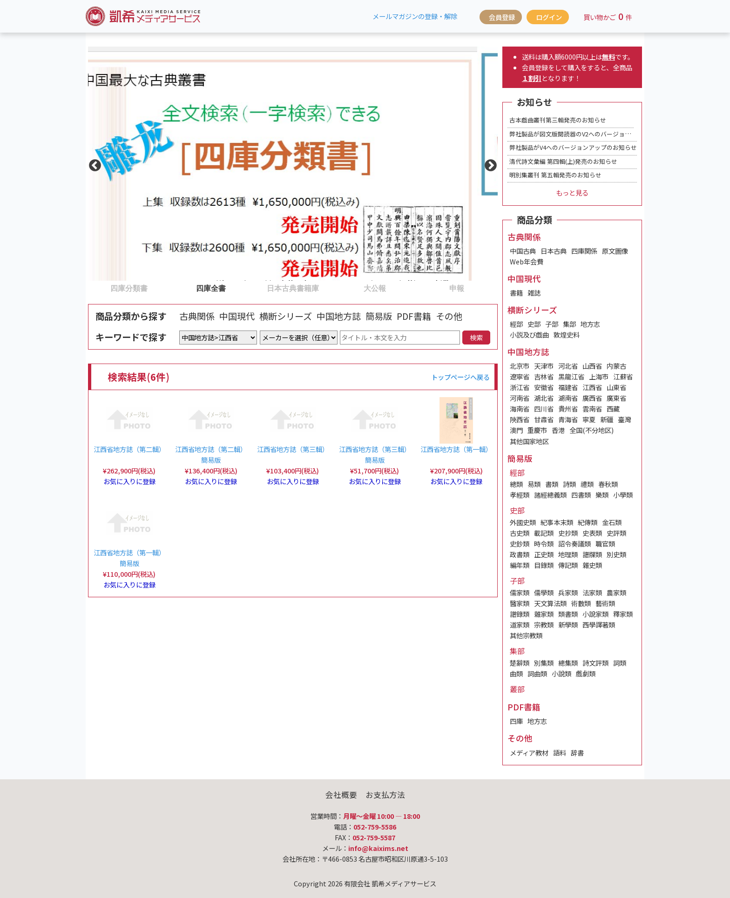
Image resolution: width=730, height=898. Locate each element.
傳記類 (568, 565)
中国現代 (237, 316)
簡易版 (378, 316)
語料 (559, 752)
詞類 (619, 663)
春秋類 (608, 484)
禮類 (587, 484)
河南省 (519, 398)
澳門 (516, 430)
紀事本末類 (557, 522)
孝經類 (519, 495)
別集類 (544, 663)
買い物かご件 (607, 16)
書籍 (516, 292)
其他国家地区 (529, 441)
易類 (534, 484)
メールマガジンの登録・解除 (414, 16)
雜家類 (544, 614)
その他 (449, 316)
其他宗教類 (526, 635)
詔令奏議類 (574, 543)
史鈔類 (519, 543)
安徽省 (544, 387)
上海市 (598, 376)
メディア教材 (529, 752)
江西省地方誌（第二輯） (129, 449)
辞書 (577, 752)
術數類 (581, 603)
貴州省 (568, 408)
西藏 (613, 408)
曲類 (516, 673)
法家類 (592, 592)
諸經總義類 (550, 495)
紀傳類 (587, 522)
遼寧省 (519, 376)
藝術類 (605, 603)
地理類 (568, 554)
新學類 (568, 624)
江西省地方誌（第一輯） (456, 449)
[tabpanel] (293, 164)
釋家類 (623, 614)
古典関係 (197, 316)
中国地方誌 (339, 316)
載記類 (544, 533)
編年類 (519, 565)
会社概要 (341, 794)
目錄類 (544, 565)
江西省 (592, 387)
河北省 (568, 366)
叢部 (517, 689)
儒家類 (519, 592)
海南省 (519, 408)
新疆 (606, 419)
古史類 (519, 533)
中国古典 (523, 251)
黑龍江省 (571, 376)
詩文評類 (595, 663)
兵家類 (568, 592)
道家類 (519, 624)
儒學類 (544, 592)
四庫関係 (584, 251)
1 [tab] (92, 287)
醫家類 (519, 603)
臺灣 (624, 419)
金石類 (612, 522)
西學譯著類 (598, 624)
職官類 (605, 543)
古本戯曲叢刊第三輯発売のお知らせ (557, 119)
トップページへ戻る (460, 377)
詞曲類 (537, 673)
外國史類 (523, 522)
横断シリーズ (285, 316)
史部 (534, 324)
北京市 (519, 366)
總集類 (568, 663)
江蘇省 (623, 376)
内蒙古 (616, 366)
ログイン (549, 17)
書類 (551, 484)
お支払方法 (385, 794)
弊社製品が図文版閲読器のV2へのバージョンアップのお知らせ (594, 133)
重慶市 (537, 430)
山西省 (592, 366)
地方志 (590, 324)
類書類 (568, 614)
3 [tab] (256, 287)
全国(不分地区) (591, 430)
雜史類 (592, 565)
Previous (92, 163)
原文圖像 (615, 251)
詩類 (569, 484)
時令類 (544, 543)
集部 (569, 324)
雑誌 (534, 292)
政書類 (519, 554)
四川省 (544, 408)
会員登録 (502, 17)
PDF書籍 (414, 316)
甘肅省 (544, 419)
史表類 (592, 533)
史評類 (616, 533)
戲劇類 (585, 673)
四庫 (516, 721)
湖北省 (544, 398)
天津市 (544, 366)
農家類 (616, 592)
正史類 (544, 554)
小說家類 (595, 614)
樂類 (601, 495)
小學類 (623, 495)
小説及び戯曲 (529, 334)
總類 (516, 484)
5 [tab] (420, 287)
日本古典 (554, 251)
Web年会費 (526, 261)
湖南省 (568, 398)
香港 (558, 430)
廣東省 (616, 398)
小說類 (561, 673)
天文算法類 (550, 603)
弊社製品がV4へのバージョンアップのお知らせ (573, 147)
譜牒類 (592, 554)
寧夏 (588, 419)
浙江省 (519, 387)
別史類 (616, 554)
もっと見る (572, 192)
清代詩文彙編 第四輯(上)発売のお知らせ (563, 161)
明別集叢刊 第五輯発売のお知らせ (555, 174)
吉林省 (544, 376)
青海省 (568, 419)
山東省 (616, 387)
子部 (551, 324)
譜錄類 (519, 614)
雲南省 (592, 408)
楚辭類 (519, 663)
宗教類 (544, 624)
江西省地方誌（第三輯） (293, 449)
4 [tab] (338, 287)
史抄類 (568, 533)
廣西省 (592, 398)
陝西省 (519, 419)
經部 (516, 324)
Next (488, 163)
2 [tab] (174, 287)
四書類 (581, 495)
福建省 (568, 387)
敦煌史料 (567, 334)
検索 (476, 337)
